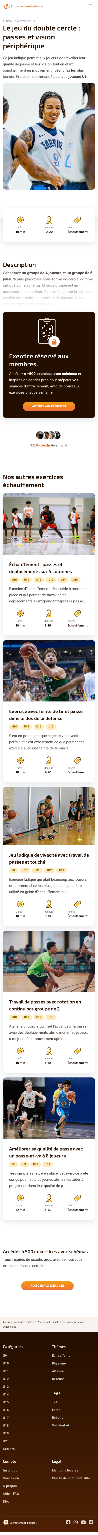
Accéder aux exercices (49, 406)
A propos (10, 1486)
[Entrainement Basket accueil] (23, 6)
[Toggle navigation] (90, 6)
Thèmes (59, 1346)
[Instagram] (77, 1523)
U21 (6, 1441)
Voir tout (60, 1425)
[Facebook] (70, 1523)
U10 (6, 1363)
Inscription (11, 1470)
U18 (6, 1425)
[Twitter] (92, 1523)
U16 (6, 1410)
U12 (6, 1379)
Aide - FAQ (11, 1494)
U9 (5, 1355)
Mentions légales (65, 1470)
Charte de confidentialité (71, 1478)
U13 (6, 1387)
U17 (6, 1418)
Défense (58, 1379)
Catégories (18, 1322)
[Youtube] (85, 1523)
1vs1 (55, 1402)
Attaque (58, 1371)
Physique (59, 1363)
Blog (6, 1501)
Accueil (6, 1322)
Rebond (58, 1417)
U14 (6, 1394)
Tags (56, 1393)
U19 (6, 1433)
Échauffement (63, 1355)
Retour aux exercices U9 (19, 21)
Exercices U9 (33, 1322)
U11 (6, 1371)
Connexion (11, 1478)
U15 (6, 1402)
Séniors (9, 1449)
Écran (56, 1410)
